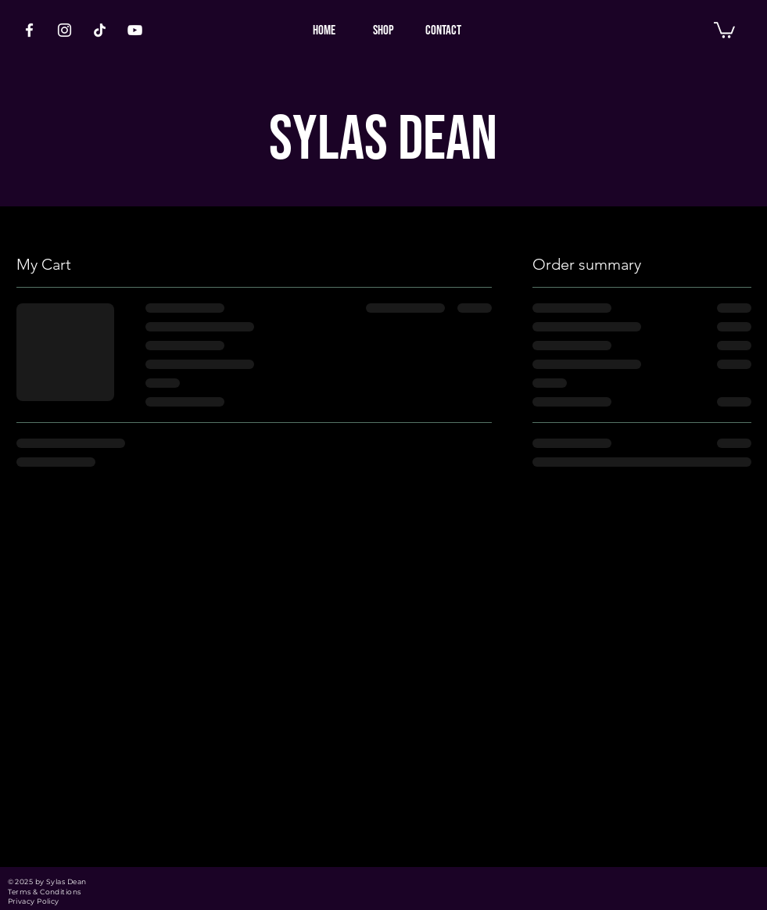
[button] (724, 29)
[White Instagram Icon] (64, 30)
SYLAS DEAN (383, 139)
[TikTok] (100, 30)
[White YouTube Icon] (135, 30)
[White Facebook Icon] (29, 30)
